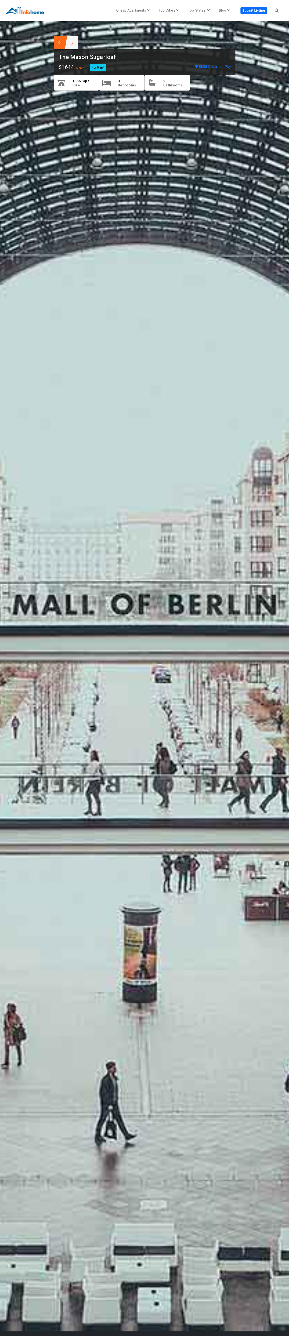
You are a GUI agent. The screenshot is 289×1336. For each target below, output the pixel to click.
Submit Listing (253, 10)
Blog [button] (224, 10)
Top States (199, 10)
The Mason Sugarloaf (87, 57)
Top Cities (169, 10)
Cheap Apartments (133, 10)
